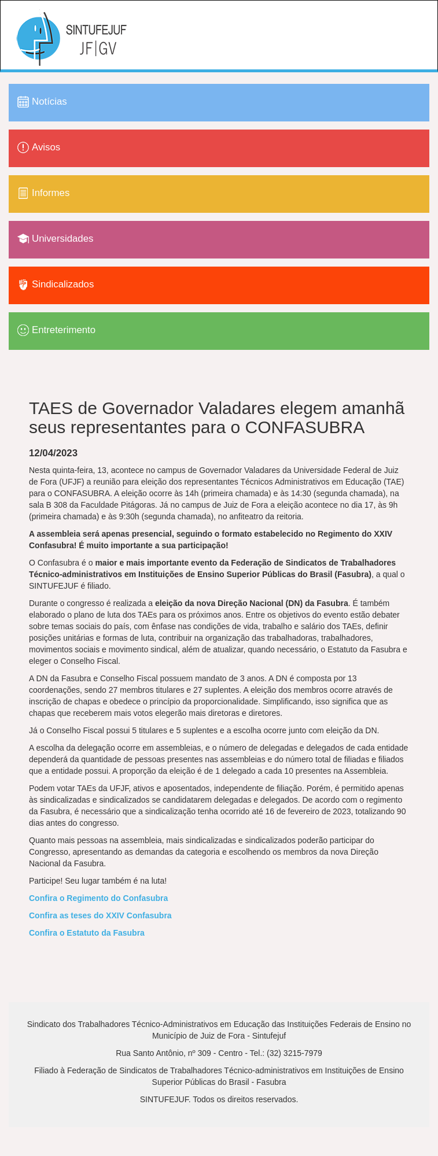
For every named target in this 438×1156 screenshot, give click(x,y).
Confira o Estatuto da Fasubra (87, 932)
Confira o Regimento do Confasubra (98, 898)
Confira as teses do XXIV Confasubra (100, 915)
